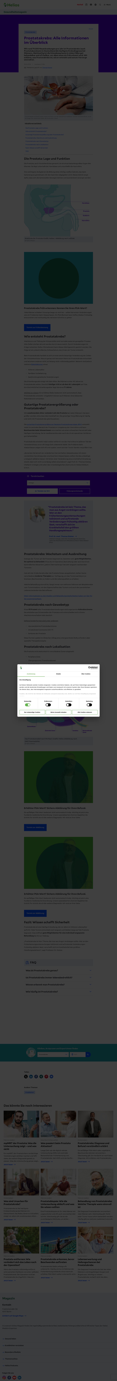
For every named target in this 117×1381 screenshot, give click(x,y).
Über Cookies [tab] (85, 674)
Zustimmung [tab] (31, 674)
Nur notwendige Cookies (32, 712)
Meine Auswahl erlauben (59, 712)
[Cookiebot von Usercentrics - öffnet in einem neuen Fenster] (90, 667)
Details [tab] (58, 674)
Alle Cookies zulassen (85, 712)
